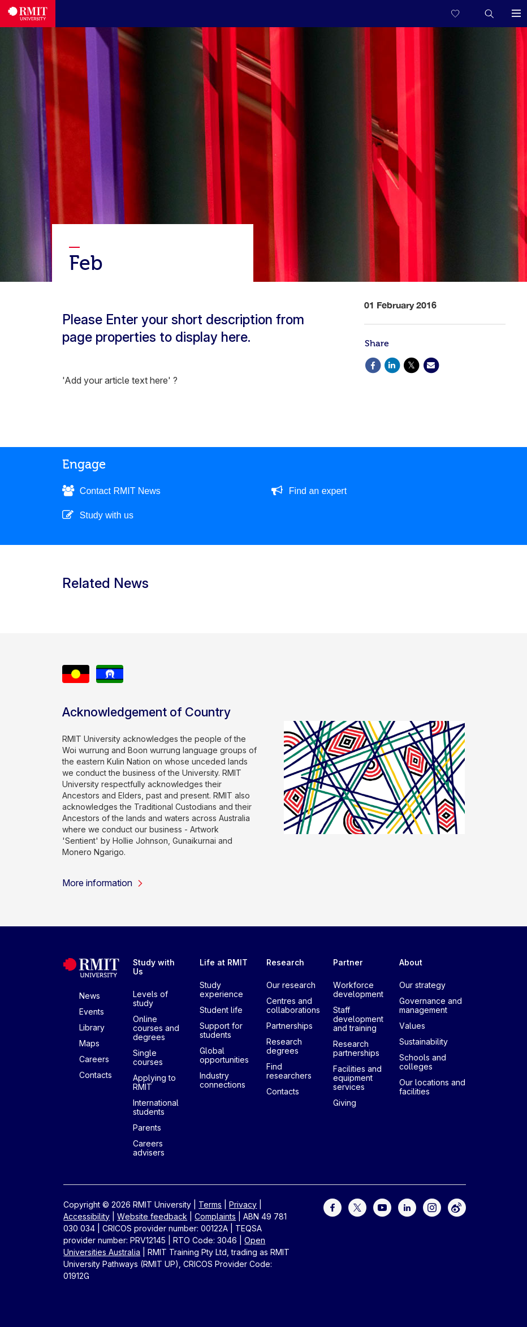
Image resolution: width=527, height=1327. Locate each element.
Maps (89, 1043)
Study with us (106, 515)
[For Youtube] (382, 1207)
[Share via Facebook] (372, 364)
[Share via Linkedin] (391, 364)
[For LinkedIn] (407, 1207)
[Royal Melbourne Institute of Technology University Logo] (27, 13)
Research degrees (284, 1046)
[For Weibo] (457, 1207)
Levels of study (150, 998)
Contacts (95, 1075)
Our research (291, 985)
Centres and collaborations (293, 1005)
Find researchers (289, 1071)
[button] (489, 13)
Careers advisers (149, 1148)
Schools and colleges (422, 1062)
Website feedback (152, 1216)
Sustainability (423, 1041)
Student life (221, 1010)
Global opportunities (224, 1055)
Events (91, 1011)
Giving (344, 1102)
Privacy (243, 1204)
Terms (210, 1204)
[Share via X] (411, 364)
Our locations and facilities (432, 1086)
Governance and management (430, 1005)
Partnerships (289, 1025)
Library (92, 1027)
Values (412, 1025)
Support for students (221, 1030)
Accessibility (86, 1216)
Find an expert (318, 491)
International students (156, 1107)
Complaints (215, 1216)
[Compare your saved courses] (462, 13)
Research (285, 962)
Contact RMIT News (120, 491)
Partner (348, 962)
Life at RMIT (224, 962)
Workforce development (358, 989)
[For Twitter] (357, 1207)
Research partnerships (356, 1048)
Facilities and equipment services (357, 1078)
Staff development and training (358, 1019)
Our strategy (422, 985)
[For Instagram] (432, 1207)
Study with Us (154, 966)
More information (103, 882)
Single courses (148, 1057)
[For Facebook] (332, 1207)
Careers (94, 1059)
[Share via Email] (430, 364)
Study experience (221, 989)
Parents (147, 1127)
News (89, 995)
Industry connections (222, 1080)
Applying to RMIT (154, 1082)
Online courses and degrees (156, 1028)
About (410, 962)
